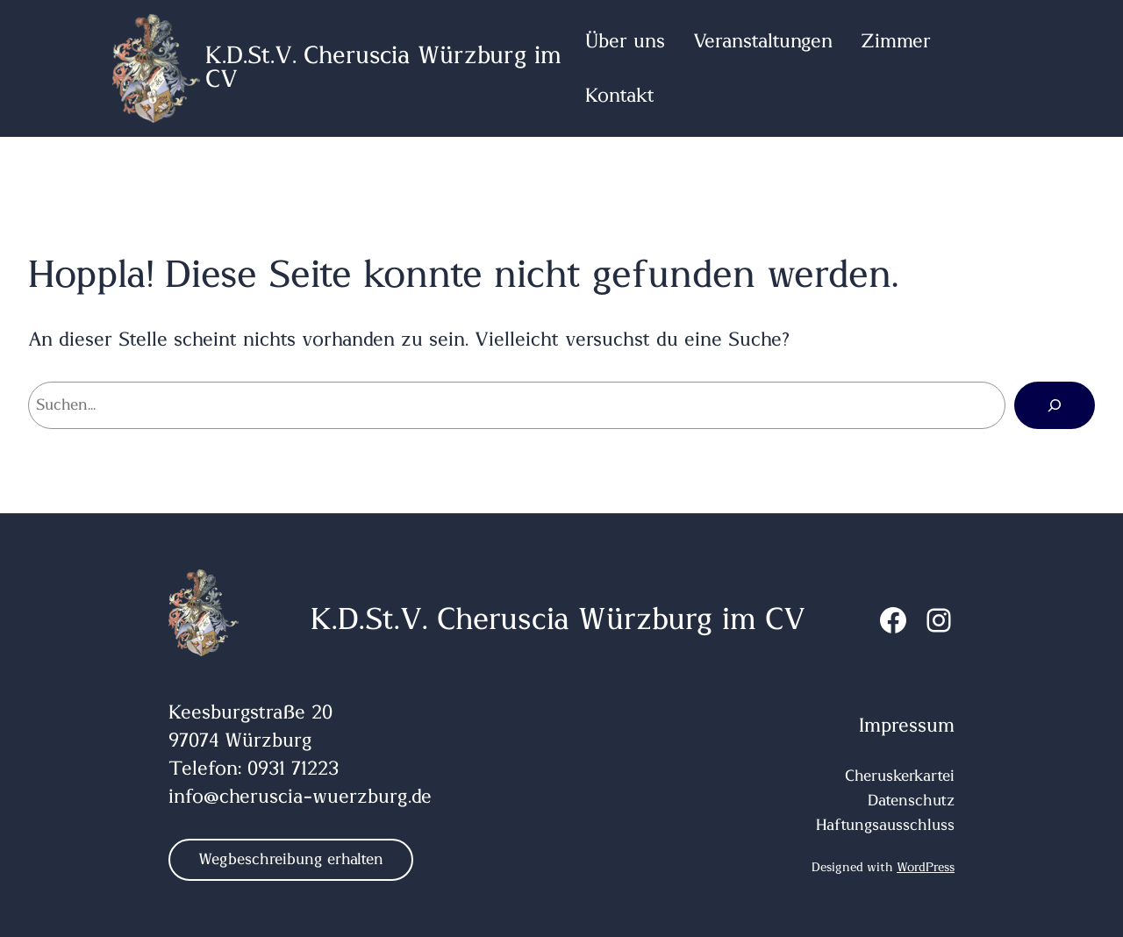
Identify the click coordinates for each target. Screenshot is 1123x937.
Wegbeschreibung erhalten (290, 860)
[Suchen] (1054, 405)
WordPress (926, 868)
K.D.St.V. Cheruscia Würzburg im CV (383, 68)
